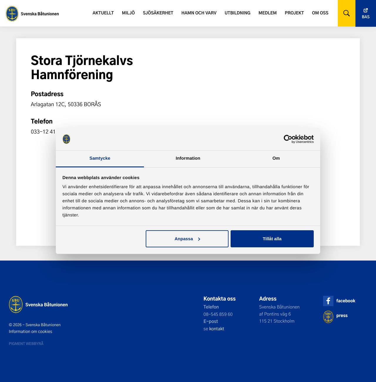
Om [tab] (276, 158)
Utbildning (238, 13)
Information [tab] (188, 158)
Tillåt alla (272, 238)
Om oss (320, 13)
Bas (366, 16)
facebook (345, 300)
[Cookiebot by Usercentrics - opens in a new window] (288, 139)
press (342, 315)
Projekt (294, 13)
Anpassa (187, 238)
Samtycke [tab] (100, 158)
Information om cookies (30, 331)
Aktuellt (103, 13)
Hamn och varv (199, 13)
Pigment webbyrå (26, 343)
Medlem (267, 13)
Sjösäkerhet (158, 13)
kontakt (216, 328)
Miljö (128, 13)
